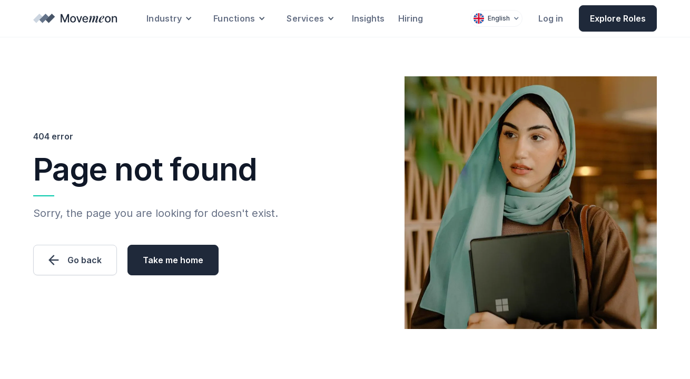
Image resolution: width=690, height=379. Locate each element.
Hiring (410, 18)
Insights (368, 18)
